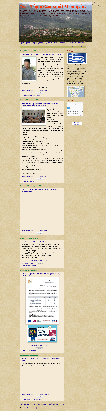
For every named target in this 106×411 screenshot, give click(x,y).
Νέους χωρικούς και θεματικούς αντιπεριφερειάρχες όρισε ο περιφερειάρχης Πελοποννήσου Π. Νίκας (40, 104)
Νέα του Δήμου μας (31, 350)
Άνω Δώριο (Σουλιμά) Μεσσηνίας (53, 6)
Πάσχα (22, 43)
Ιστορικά (28, 42)
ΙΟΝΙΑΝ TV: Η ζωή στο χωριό (34, 399)
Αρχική (23, 42)
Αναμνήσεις (48, 43)
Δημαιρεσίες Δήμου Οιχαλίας (33, 95)
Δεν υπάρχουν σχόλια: (28, 93)
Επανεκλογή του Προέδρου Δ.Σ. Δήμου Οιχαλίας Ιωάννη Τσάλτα (41, 54)
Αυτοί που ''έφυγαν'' (31, 265)
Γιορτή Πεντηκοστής (71, 42)
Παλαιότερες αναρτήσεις (55, 404)
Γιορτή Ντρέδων (48, 42)
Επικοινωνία (81, 42)
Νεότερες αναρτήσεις (27, 404)
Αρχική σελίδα (41, 404)
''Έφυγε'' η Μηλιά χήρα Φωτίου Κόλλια (34, 241)
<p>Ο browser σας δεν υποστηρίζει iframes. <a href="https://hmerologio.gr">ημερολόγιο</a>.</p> (75, 109)
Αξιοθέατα (41, 42)
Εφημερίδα (62, 42)
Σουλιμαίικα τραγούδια (31, 43)
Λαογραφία (34, 42)
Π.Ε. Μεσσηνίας (30, 181)
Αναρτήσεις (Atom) (32, 408)
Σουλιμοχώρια (41, 43)
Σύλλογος (56, 42)
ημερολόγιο (80, 115)
